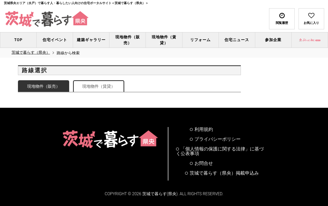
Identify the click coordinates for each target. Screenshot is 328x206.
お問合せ (201, 163)
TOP (18, 40)
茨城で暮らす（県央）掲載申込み (222, 173)
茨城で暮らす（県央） (31, 52)
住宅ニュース (236, 40)
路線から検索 (68, 53)
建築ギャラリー (91, 40)
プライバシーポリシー (215, 139)
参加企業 (273, 40)
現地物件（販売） (127, 40)
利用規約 (201, 129)
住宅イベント (55, 40)
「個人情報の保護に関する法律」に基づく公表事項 (220, 151)
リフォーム (200, 40)
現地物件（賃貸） (164, 40)
